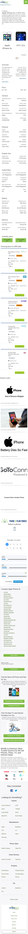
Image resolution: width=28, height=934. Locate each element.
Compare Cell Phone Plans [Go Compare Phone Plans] (14, 701)
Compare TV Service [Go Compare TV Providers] (14, 735)
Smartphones (5, 870)
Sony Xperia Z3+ (7, 640)
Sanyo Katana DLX (8, 636)
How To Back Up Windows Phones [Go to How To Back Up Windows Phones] (8, 429)
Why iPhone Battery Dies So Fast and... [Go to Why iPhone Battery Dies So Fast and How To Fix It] (9, 456)
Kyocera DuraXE (7, 607)
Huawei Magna (7, 594)
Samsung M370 (7, 621)
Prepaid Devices (19, 870)
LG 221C (6, 634)
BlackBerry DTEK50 (8, 638)
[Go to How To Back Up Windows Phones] (14, 418)
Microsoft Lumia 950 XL (9, 633)
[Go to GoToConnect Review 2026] (14, 471)
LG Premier (6, 614)
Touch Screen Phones (5, 875)
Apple (3, 827)
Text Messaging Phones (19, 875)
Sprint (3, 809)
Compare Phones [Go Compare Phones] (14, 706)
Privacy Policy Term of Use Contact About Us (14, 920)
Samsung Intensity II (8, 610)
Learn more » (5, 81)
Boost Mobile (18, 815)
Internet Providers (6, 859)
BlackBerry (18, 827)
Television (17, 859)
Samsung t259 (7, 627)
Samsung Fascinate (8, 597)
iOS (2, 891)
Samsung (4, 837)
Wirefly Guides (14, 899)
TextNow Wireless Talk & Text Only (13, 302)
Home (14, 912)
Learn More (14, 655)
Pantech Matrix (7, 618)
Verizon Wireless (5, 805)
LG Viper (6, 603)
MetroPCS (4, 815)
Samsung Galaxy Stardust (10, 646)
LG (16, 830)
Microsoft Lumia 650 (8, 629)
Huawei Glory (7, 616)
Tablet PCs (18, 848)
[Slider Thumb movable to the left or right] (7, 560)
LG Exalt (6, 592)
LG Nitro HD (6, 631)
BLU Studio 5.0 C (8, 605)
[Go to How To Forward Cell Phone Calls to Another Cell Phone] (14, 497)
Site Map (14, 928)
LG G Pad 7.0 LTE (8, 642)
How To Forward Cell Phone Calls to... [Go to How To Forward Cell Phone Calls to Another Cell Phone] (9, 509)
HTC (2, 830)
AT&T (16, 805)
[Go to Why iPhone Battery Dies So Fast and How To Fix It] (14, 444)
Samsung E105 (7, 609)
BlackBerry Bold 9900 (9, 612)
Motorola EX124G (8, 644)
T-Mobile (17, 809)
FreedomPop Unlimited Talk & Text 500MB (13, 328)
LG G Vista (6, 599)
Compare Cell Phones (5, 4)
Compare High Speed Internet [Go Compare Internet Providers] (14, 740)
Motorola (3, 833)
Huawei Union (7, 623)
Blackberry (18, 888)
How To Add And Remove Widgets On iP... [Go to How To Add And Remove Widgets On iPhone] (10, 403)
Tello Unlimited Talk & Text (13, 277)
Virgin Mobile (4, 812)
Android (3, 888)
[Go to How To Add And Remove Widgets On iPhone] (14, 391)
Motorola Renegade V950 (10, 620)
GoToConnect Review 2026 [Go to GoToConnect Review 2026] (7, 483)
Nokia (16, 833)
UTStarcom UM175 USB (9, 625)
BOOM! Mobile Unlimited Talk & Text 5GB (13, 354)
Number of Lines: (14, 540)
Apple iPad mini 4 (8, 601)
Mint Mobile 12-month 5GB (14, 252)
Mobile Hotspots (5, 848)
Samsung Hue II (7, 596)
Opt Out (14, 931)
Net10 (16, 812)
